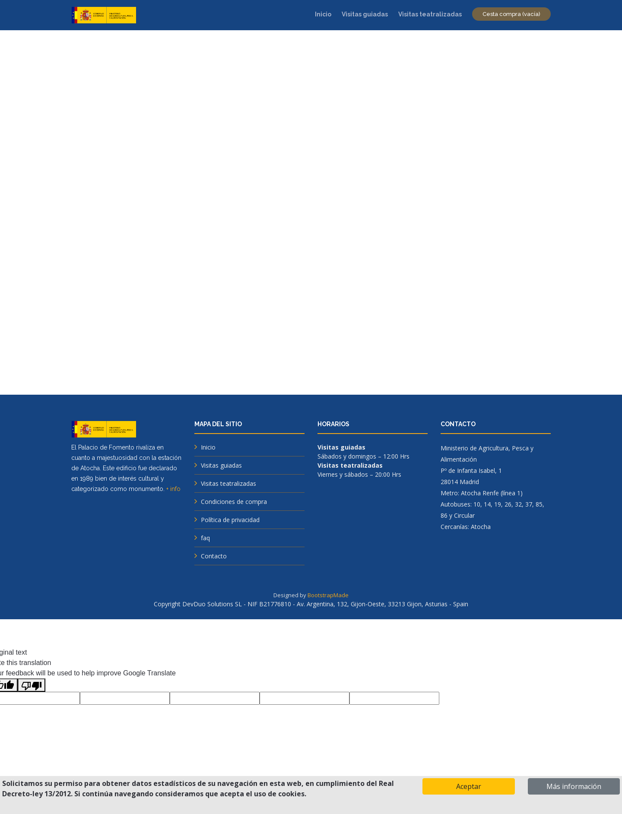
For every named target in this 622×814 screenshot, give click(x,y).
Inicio (323, 14)
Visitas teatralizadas (430, 14)
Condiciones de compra (234, 501)
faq (205, 538)
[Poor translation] (31, 685)
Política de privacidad (230, 520)
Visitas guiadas (365, 14)
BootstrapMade (328, 595)
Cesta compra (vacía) (511, 14)
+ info (173, 488)
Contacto (214, 556)
